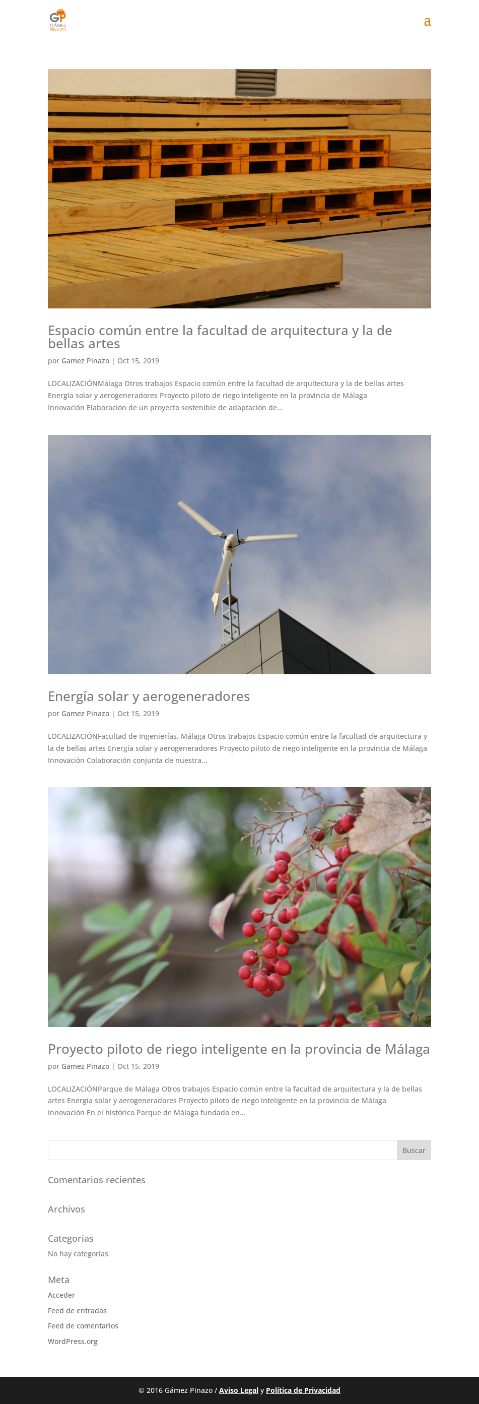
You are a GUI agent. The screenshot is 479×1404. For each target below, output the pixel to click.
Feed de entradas (77, 1310)
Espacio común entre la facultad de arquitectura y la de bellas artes (220, 336)
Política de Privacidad (303, 1390)
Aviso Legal (238, 1390)
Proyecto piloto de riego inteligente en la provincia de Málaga (239, 1049)
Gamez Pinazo (85, 360)
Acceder (61, 1295)
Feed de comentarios (83, 1325)
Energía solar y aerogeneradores (149, 696)
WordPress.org (73, 1341)
